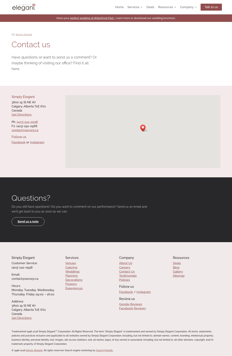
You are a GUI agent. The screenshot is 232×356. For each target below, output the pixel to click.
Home (119, 7)
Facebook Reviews (132, 308)
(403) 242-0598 (27, 122)
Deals (150, 7)
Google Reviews (130, 304)
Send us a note (28, 221)
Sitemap (179, 275)
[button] (144, 128)
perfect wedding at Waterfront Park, (92, 18)
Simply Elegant (24, 34)
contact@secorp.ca (25, 130)
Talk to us (211, 7)
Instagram (37, 142)
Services (133, 7)
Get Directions (22, 114)
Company (187, 7)
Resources (165, 7)
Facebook (18, 142)
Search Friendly (104, 350)
